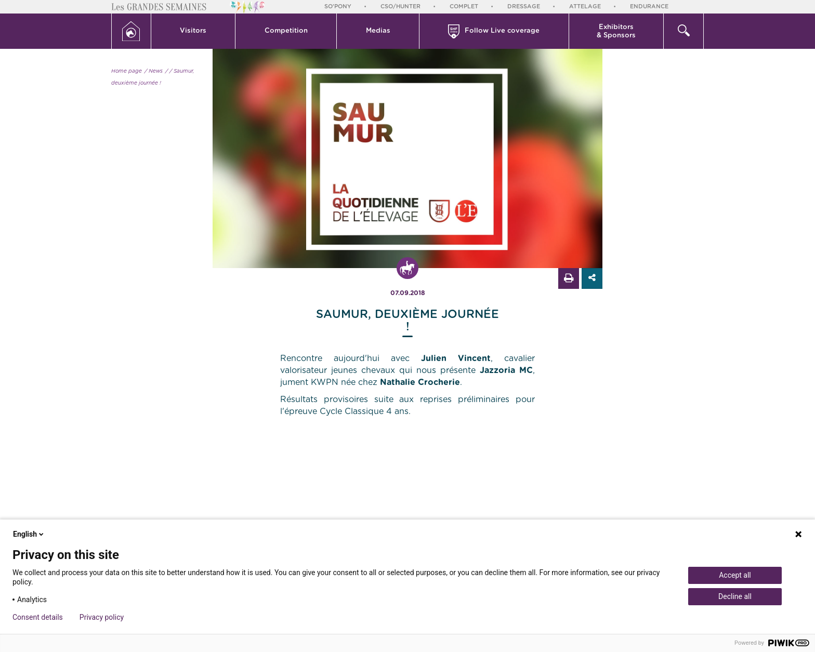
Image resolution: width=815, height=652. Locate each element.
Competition (286, 31)
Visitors (193, 31)
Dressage (523, 6)
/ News (153, 71)
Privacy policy (102, 617)
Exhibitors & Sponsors (616, 31)
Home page (126, 71)
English (29, 534)
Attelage (585, 6)
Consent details (37, 617)
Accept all (735, 575)
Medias (378, 31)
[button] (193, 31)
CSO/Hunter (400, 6)
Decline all (735, 596)
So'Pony (337, 6)
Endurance (649, 6)
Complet (464, 6)
